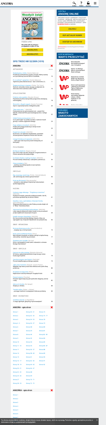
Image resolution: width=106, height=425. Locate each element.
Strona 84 (42, 338)
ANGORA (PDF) (32, 50)
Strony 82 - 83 (43, 334)
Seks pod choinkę (18, 284)
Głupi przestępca (18, 163)
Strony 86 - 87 (43, 346)
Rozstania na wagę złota (20, 272)
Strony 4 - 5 (16, 323)
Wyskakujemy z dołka (20, 73)
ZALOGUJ (72, 29)
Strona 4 (15, 406)
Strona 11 (16, 349)
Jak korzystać (62, 47)
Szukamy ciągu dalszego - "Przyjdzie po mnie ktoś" (29, 192)
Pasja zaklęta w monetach (21, 125)
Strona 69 (29, 376)
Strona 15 (16, 357)
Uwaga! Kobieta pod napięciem (22, 139)
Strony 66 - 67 (30, 368)
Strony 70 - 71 (30, 379)
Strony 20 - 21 (17, 368)
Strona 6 (15, 327)
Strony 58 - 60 (30, 353)
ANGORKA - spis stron (22, 390)
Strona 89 (42, 353)
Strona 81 (42, 331)
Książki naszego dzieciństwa (22, 216)
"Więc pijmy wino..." (19, 109)
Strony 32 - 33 (30, 315)
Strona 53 (29, 338)
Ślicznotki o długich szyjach (21, 104)
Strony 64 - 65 (30, 364)
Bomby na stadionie (19, 151)
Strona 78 (42, 319)
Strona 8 (15, 334)
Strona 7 (15, 331)
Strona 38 (29, 327)
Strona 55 (29, 346)
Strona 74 (42, 312)
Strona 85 (42, 342)
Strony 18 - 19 (17, 364)
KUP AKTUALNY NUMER (72, 35)
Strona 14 (16, 353)
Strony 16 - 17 (17, 361)
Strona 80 (42, 327)
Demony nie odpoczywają (21, 252)
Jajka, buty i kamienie (19, 265)
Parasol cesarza (18, 277)
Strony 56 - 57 (30, 349)
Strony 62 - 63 (30, 361)
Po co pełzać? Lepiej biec (21, 80)
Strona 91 (42, 361)
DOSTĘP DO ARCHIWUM (72, 42)
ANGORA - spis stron (22, 307)
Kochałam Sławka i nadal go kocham (24, 158)
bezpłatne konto (63, 24)
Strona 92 (42, 364)
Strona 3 (15, 319)
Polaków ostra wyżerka (20, 97)
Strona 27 (16, 379)
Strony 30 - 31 (30, 312)
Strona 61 (29, 357)
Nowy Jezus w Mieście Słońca (22, 234)
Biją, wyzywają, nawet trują (21, 175)
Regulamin (75, 47)
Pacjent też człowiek (19, 132)
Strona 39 (29, 331)
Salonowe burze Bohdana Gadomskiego (25, 209)
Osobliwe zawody (18, 300)
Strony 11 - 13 (17, 346)
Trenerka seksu (17, 289)
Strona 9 (15, 338)
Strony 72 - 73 (30, 383)
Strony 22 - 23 (17, 372)
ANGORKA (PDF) (32, 54)
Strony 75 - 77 (43, 315)
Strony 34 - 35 (30, 319)
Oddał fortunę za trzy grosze (22, 118)
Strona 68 (29, 372)
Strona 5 (15, 410)
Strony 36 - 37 (30, 323)
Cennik (69, 47)
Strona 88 (42, 349)
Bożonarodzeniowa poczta (21, 228)
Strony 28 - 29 (17, 383)
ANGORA (17, 66)
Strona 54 (29, 342)
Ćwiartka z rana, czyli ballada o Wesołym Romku (28, 201)
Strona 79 (42, 323)
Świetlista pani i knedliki (20, 240)
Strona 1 (15, 312)
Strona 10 (16, 342)
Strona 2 (15, 315)
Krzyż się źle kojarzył (19, 180)
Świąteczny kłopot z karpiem (22, 85)
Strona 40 (29, 334)
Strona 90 (42, 357)
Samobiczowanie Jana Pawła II (22, 259)
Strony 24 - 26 (17, 376)
